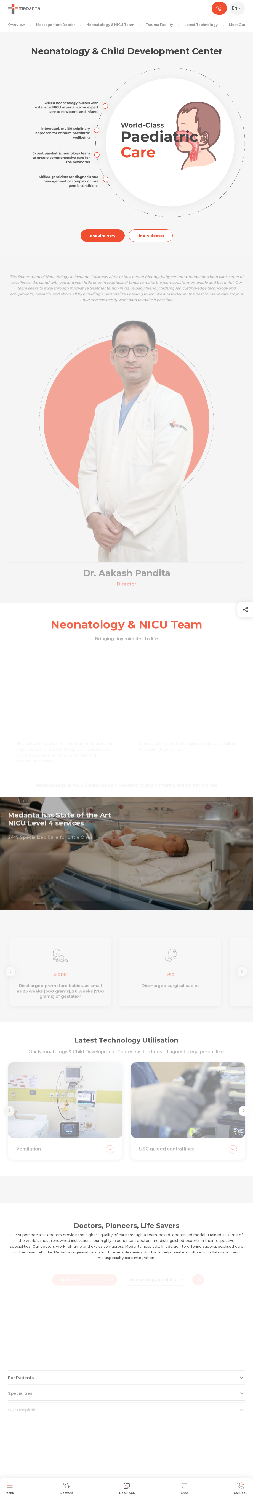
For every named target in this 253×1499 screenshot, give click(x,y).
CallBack (240, 1488)
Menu (10, 1488)
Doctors (66, 1488)
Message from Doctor (55, 25)
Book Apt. (127, 1488)
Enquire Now (102, 235)
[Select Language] (238, 8)
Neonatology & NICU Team (110, 25)
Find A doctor (150, 235)
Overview (16, 25)
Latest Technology (201, 25)
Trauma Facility (159, 25)
